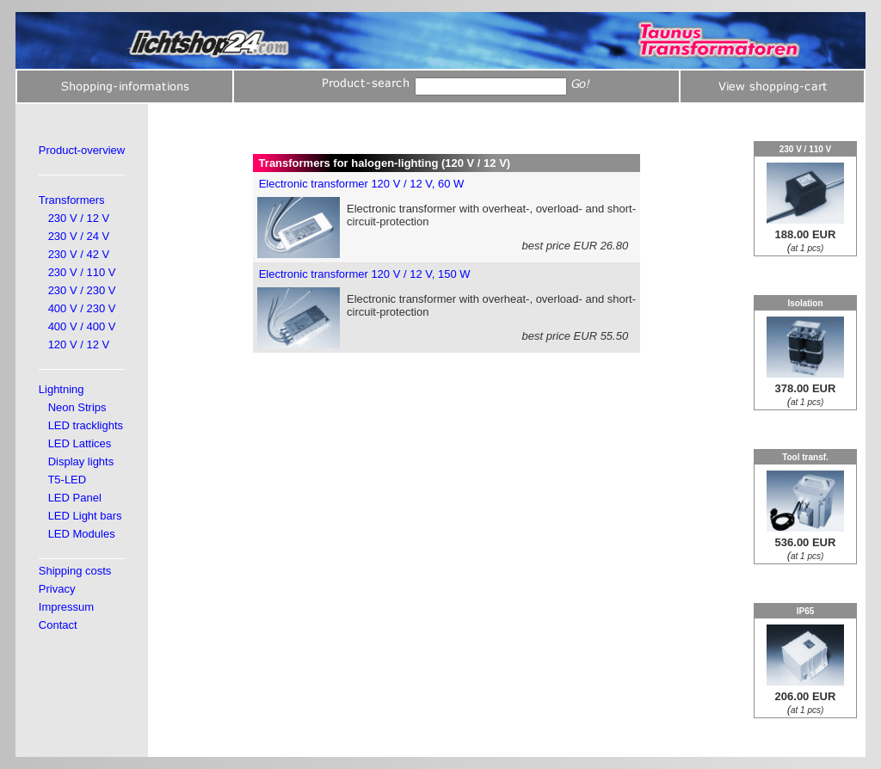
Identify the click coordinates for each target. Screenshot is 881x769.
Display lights (81, 461)
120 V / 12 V (79, 344)
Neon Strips (77, 407)
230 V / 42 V (79, 254)
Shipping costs (75, 570)
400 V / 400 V (82, 326)
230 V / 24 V (79, 236)
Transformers (72, 200)
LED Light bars (85, 515)
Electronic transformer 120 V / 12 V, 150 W (365, 274)
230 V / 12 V (79, 218)
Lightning (61, 389)
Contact (58, 624)
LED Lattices (80, 443)
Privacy (57, 588)
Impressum (66, 606)
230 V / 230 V (82, 290)
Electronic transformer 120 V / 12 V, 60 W (362, 183)
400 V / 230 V (82, 308)
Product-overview (82, 150)
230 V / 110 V (82, 272)
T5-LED (66, 479)
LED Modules (81, 533)
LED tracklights (85, 425)
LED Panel (75, 497)
